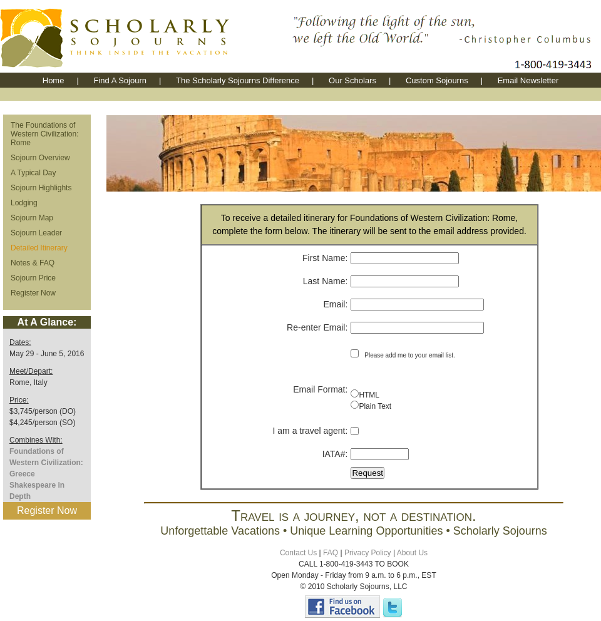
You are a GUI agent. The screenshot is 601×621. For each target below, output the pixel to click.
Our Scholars (352, 80)
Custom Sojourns (437, 80)
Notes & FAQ (32, 263)
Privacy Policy (367, 552)
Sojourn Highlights (41, 187)
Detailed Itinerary (39, 248)
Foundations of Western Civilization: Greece (46, 462)
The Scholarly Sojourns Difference (237, 80)
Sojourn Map (32, 217)
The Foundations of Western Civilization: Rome (44, 134)
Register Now (33, 293)
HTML (369, 395)
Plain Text (375, 406)
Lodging (24, 202)
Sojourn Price (33, 278)
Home (53, 80)
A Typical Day (33, 172)
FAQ (330, 552)
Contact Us (298, 552)
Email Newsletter (528, 80)
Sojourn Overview (40, 157)
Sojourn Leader (36, 232)
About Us (412, 552)
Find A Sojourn (119, 80)
